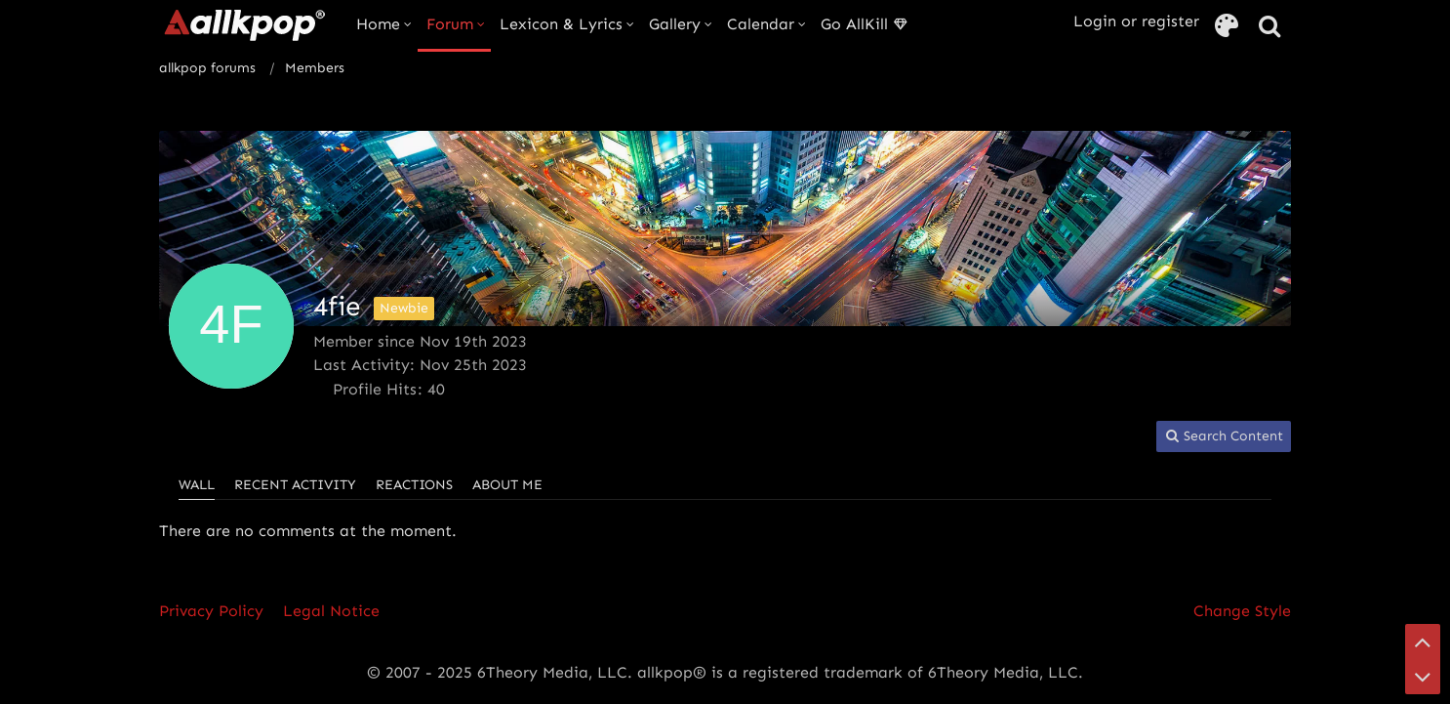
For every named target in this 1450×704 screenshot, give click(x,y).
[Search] (1269, 27)
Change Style (1242, 610)
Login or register (1136, 21)
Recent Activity (295, 484)
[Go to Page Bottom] (1422, 676)
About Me (507, 484)
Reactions (414, 484)
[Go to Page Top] (1422, 641)
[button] (1223, 437)
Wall (197, 484)
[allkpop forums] (243, 24)
